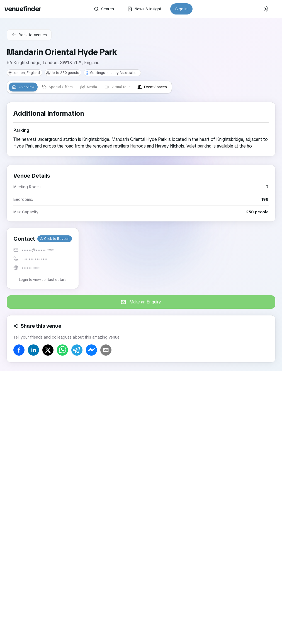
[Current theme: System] (266, 9)
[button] (43, 258)
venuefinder (22, 8)
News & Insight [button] (144, 8)
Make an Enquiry (141, 302)
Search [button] (104, 8)
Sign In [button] (181, 8)
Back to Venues (29, 34)
